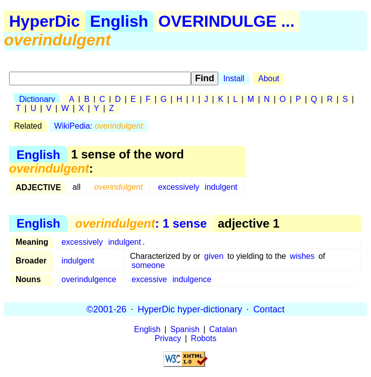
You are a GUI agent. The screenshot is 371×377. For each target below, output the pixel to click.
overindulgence (88, 279)
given (213, 256)
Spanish (185, 329)
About (268, 78)
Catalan (223, 329)
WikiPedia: (98, 126)
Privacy (168, 338)
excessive (149, 279)
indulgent (221, 187)
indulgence (191, 279)
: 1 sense (141, 223)
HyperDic (44, 21)
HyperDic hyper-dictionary (190, 309)
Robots (204, 338)
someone (148, 265)
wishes (302, 256)
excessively (178, 187)
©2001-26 (107, 309)
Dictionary (37, 99)
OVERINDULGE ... (226, 21)
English (119, 21)
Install (233, 78)
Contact (268, 309)
